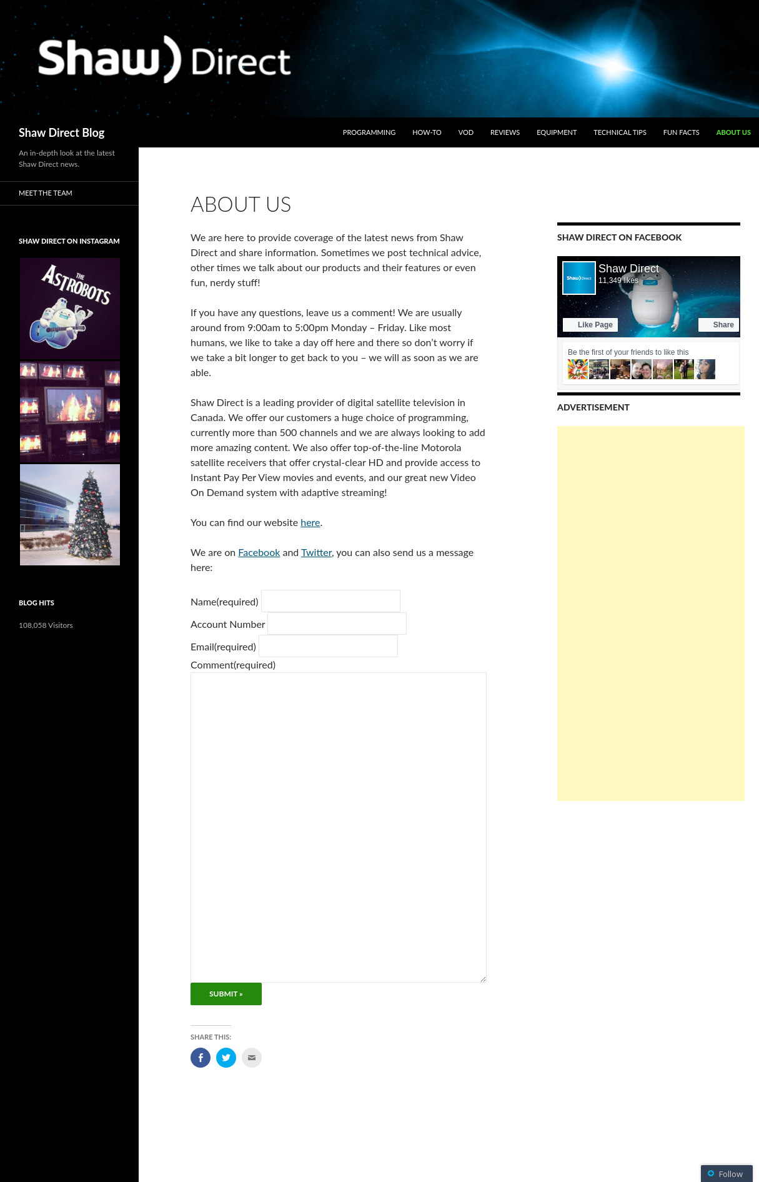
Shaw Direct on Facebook (619, 237)
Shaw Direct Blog (61, 132)
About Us (734, 132)
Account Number (228, 624)
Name (225, 601)
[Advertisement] (651, 613)
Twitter (316, 552)
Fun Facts (681, 132)
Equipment (557, 132)
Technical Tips (620, 132)
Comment (233, 664)
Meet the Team (45, 193)
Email (223, 646)
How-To (427, 132)
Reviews (505, 132)
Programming (369, 132)
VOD (466, 132)
